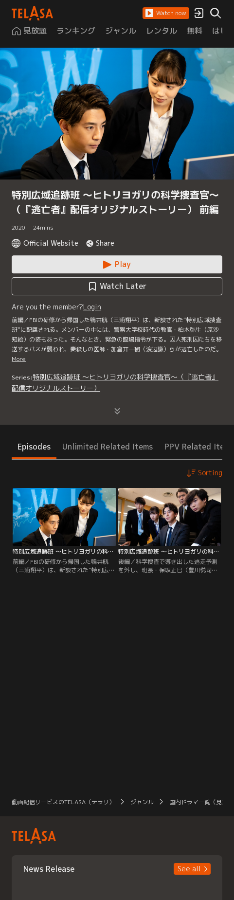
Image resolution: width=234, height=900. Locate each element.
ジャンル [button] (142, 802)
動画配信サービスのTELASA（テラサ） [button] (63, 802)
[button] (166, 13)
